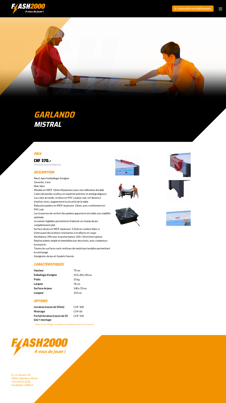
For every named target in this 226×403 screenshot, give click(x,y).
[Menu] (220, 8)
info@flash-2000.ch (22, 385)
